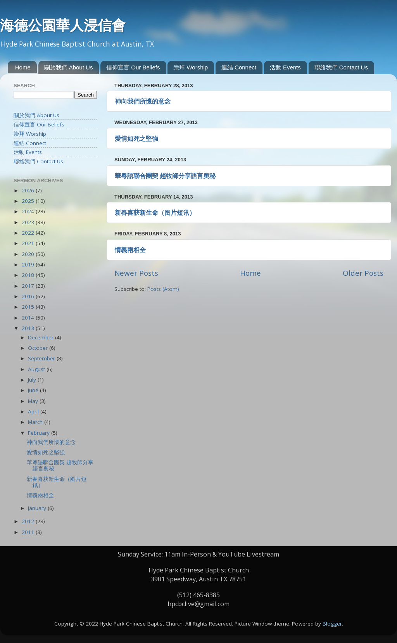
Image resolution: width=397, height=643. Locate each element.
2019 (29, 264)
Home (23, 67)
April (34, 411)
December (41, 337)
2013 (29, 328)
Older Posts (363, 273)
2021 (29, 243)
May (34, 401)
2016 (29, 296)
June (34, 390)
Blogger (332, 623)
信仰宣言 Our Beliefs (133, 67)
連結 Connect (238, 67)
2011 (29, 532)
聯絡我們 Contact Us (341, 67)
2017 (29, 285)
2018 (29, 274)
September (42, 358)
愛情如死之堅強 (136, 138)
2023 (29, 222)
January (38, 508)
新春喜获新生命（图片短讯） (155, 212)
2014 (29, 317)
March (36, 421)
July (33, 379)
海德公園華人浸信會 (63, 25)
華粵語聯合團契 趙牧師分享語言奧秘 (165, 175)
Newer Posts (136, 273)
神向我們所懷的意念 (143, 101)
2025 (29, 200)
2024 (29, 211)
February (39, 432)
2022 (29, 232)
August (37, 369)
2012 (29, 521)
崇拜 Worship (190, 67)
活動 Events (285, 67)
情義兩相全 (130, 249)
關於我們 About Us (68, 67)
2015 (29, 306)
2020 (29, 254)
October (38, 347)
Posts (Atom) (163, 288)
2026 (29, 190)
